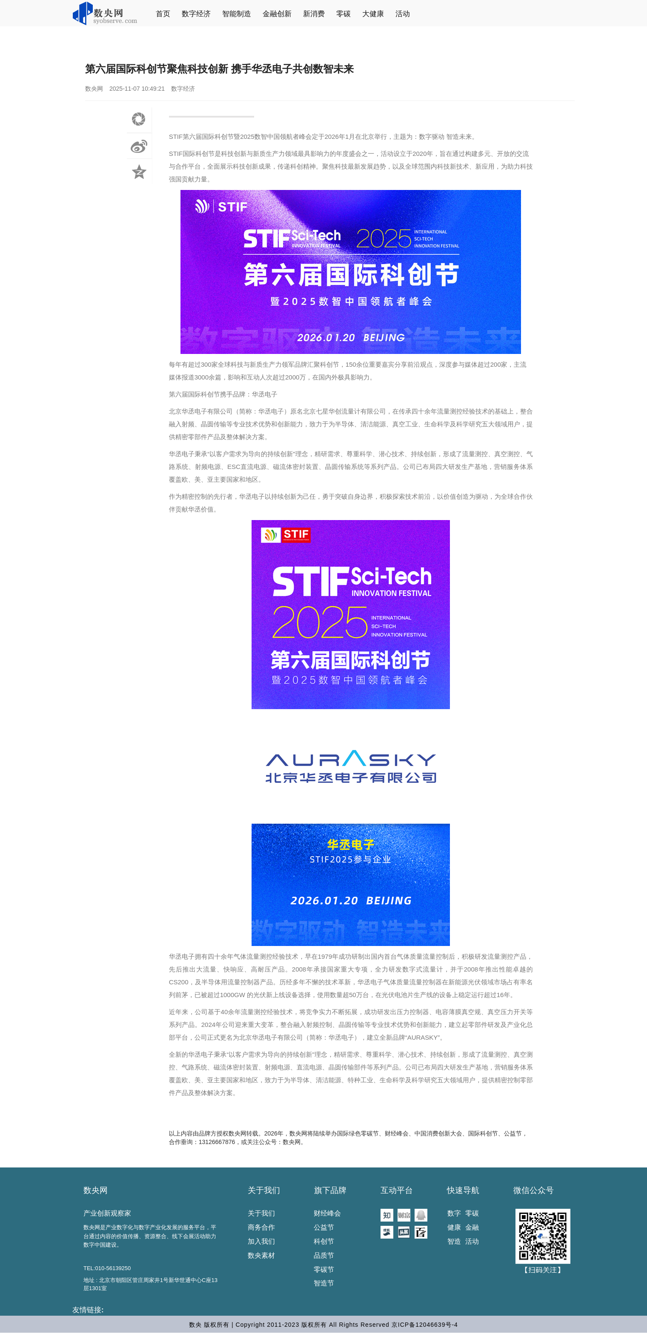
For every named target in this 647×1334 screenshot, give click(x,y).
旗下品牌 (330, 1190)
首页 (163, 14)
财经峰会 (327, 1213)
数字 (454, 1213)
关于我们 (264, 1190)
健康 (454, 1227)
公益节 (324, 1227)
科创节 (324, 1241)
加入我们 (261, 1241)
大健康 (373, 14)
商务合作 (261, 1227)
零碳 (343, 14)
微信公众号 (533, 1190)
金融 (472, 1227)
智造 (454, 1241)
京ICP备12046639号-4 (425, 1324)
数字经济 (196, 14)
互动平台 (397, 1190)
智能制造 (236, 14)
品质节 (324, 1255)
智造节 (324, 1283)
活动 (402, 14)
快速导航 (463, 1190)
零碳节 (324, 1269)
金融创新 (277, 14)
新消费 (314, 14)
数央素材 (261, 1255)
